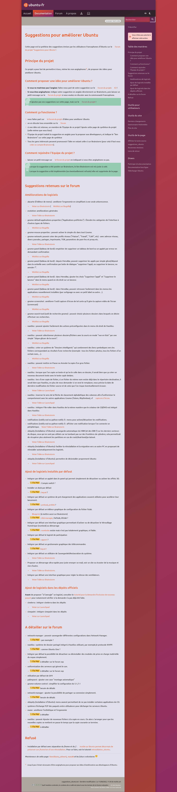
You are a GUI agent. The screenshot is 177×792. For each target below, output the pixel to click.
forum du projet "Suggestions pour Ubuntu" (47, 50)
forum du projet (105, 87)
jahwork (65, 759)
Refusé (130, 100)
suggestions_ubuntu (135, 148)
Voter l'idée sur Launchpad (44, 393)
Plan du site (132, 131)
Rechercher (152, 19)
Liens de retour (133, 155)
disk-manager (48, 521)
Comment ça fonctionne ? (139, 65)
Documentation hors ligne (137, 171)
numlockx (46, 533)
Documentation (43, 13)
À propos (72, 13)
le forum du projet (56, 119)
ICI (117, 87)
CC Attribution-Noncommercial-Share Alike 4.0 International (104, 786)
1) (87, 69)
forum (64, 123)
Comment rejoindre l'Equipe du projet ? (137, 69)
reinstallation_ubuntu (102, 752)
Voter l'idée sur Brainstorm (44, 218)
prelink (53, 508)
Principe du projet (134, 52)
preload (45, 508)
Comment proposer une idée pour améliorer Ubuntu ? (140, 58)
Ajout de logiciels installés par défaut (140, 85)
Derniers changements (136, 124)
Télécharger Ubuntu (135, 175)
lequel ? (44, 552)
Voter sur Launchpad (42, 610)
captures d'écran (103, 401)
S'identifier (131, 27)
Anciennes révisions (135, 151)
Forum (59, 13)
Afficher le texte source (136, 144)
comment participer (111, 21)
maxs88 (73, 759)
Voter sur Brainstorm (42, 209)
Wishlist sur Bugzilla (63, 209)
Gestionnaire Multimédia (137, 127)
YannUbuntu (55, 759)
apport (45, 542)
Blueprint (37, 517)
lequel (44, 495)
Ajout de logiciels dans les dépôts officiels (140, 91)
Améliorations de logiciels (140, 81)
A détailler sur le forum (136, 97)
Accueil (28, 13)
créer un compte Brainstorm (47, 144)
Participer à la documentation (139, 168)
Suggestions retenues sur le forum (138, 75)
